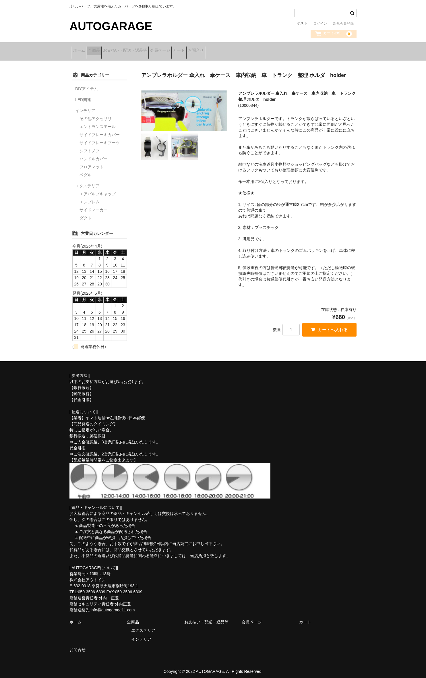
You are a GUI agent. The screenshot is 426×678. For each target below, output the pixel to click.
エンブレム (90, 198)
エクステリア (87, 182)
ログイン (320, 24)
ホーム (81, 51)
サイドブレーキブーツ (100, 139)
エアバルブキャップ (98, 190)
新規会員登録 (343, 24)
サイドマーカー (94, 206)
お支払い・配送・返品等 (145, 51)
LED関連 (83, 96)
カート (217, 51)
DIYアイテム (86, 85)
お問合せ (243, 51)
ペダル (86, 171)
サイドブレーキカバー (100, 131)
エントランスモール (98, 123)
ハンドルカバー (94, 155)
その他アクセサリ (96, 115)
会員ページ (189, 51)
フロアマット (92, 163)
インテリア (85, 107)
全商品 (105, 51)
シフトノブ (90, 147)
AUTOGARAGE (110, 26)
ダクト (86, 214)
